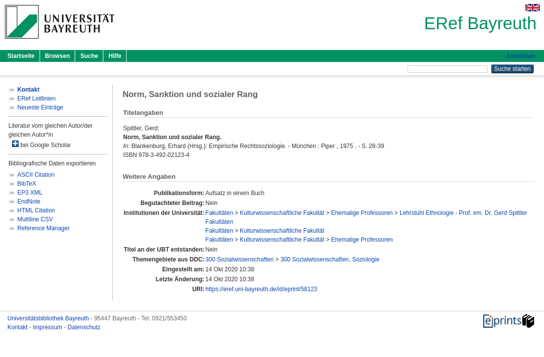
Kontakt (18, 327)
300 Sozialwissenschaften (239, 259)
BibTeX (26, 183)
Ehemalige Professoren (362, 212)
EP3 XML (30, 192)
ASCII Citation (35, 174)
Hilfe (114, 55)
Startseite (21, 55)
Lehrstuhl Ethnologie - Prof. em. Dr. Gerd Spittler (463, 212)
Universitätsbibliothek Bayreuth (49, 318)
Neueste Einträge (40, 107)
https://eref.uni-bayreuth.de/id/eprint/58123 (261, 289)
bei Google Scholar (41, 144)
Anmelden (520, 55)
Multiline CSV (35, 219)
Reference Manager (43, 228)
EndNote (29, 201)
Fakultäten (219, 212)
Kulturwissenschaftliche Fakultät (282, 212)
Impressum (48, 327)
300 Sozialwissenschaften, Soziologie (329, 259)
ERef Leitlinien (36, 98)
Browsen (57, 55)
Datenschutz (83, 327)
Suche (89, 55)
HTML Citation (36, 210)
